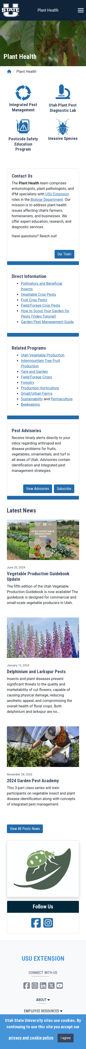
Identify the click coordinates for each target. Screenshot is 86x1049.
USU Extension (57, 194)
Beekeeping (30, 404)
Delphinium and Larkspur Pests (36, 671)
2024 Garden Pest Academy (33, 780)
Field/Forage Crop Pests (40, 305)
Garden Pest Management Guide (47, 322)
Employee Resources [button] (43, 1011)
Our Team (64, 254)
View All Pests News (25, 829)
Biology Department (47, 199)
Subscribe (64, 489)
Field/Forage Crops (36, 377)
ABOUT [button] (43, 1000)
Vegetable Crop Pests (38, 294)
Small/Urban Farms (37, 393)
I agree (66, 1038)
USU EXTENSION (43, 958)
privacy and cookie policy (31, 1037)
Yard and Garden (34, 371)
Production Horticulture (40, 388)
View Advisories (37, 489)
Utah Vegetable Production (42, 355)
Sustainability (32, 399)
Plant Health (48, 10)
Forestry (27, 382)
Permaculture (62, 399)
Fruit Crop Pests (34, 300)
